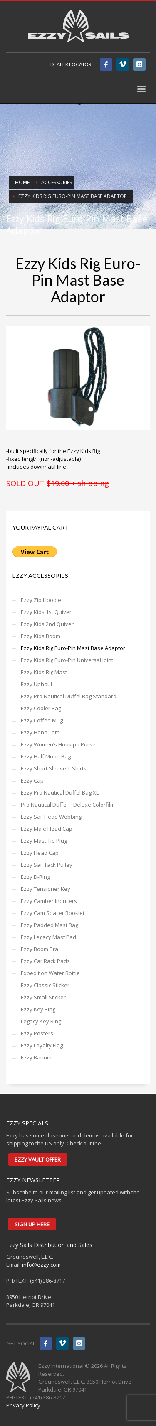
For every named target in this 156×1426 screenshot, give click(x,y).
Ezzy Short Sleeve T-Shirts (54, 768)
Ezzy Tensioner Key (45, 889)
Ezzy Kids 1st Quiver (46, 612)
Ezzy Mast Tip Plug (44, 840)
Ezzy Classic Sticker (45, 985)
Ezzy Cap (32, 780)
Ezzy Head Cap (40, 852)
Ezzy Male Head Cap (46, 828)
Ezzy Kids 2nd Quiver (47, 624)
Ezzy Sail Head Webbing (51, 816)
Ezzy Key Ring (38, 1009)
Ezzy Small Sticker (43, 997)
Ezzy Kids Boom (40, 636)
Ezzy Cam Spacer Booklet (52, 913)
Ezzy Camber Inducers (49, 901)
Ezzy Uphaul (36, 684)
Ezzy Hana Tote (40, 732)
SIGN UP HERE (32, 1224)
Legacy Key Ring (41, 1021)
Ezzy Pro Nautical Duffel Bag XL (60, 792)
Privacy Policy (23, 1405)
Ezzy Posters (37, 1033)
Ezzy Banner (36, 1057)
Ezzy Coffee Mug (42, 720)
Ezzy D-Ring (35, 877)
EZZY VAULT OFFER (38, 1159)
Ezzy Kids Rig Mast (44, 672)
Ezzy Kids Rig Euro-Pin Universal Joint (67, 660)
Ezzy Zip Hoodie (41, 600)
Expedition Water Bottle (50, 973)
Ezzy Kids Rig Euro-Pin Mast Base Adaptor (73, 648)
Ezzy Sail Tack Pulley (46, 864)
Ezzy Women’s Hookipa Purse (58, 744)
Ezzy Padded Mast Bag (49, 925)
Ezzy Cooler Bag (41, 708)
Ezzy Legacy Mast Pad (48, 937)
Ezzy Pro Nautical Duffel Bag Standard (68, 696)
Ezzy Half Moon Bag (46, 756)
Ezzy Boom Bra (39, 949)
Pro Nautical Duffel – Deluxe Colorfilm (68, 804)
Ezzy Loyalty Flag (42, 1045)
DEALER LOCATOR (71, 64)
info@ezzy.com (41, 1264)
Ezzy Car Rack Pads (45, 961)
